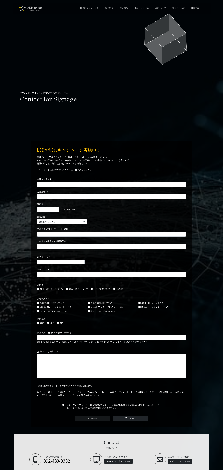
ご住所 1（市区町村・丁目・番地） (53, 229)
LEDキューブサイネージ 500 (154, 307)
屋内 (42, 323)
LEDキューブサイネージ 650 (53, 311)
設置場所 (41, 332)
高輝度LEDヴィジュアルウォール (55, 303)
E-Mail (43, 269)
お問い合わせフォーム (180, 461)
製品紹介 (109, 8)
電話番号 (44, 257)
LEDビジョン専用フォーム (118, 461)
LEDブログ (196, 8)
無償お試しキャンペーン (51, 289)
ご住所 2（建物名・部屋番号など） (53, 241)
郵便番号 (41, 204)
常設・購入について (78, 289)
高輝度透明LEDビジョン (101, 303)
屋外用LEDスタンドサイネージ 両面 (107, 307)
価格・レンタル (141, 8)
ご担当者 (44, 191)
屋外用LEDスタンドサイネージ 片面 (56, 307)
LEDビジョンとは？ (89, 8)
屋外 (52, 323)
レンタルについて (102, 289)
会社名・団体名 (44, 179)
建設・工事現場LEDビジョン (103, 311)
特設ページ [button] (160, 8)
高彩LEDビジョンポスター (153, 303)
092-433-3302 (56, 461)
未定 (62, 323)
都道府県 (41, 216)
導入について (178, 8)
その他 (119, 289)
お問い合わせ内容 (49, 351)
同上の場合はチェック (61, 332)
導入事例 (124, 8)
